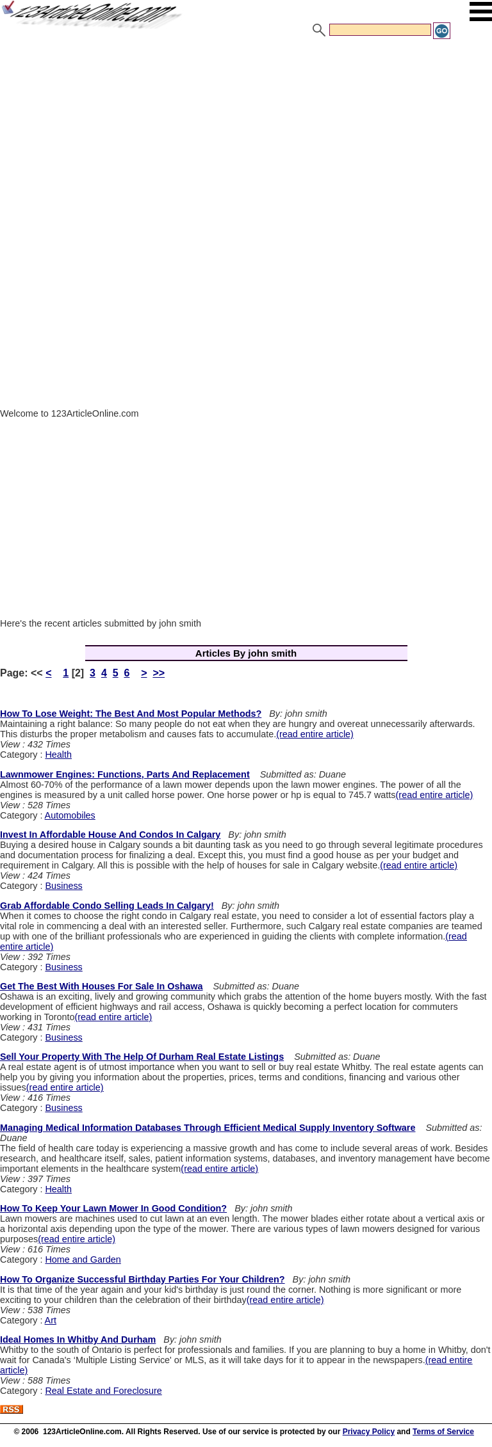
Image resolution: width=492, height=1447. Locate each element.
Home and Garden (82, 1259)
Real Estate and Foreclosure (103, 1391)
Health (58, 754)
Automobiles (70, 815)
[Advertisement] (246, 136)
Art (50, 1320)
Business (63, 886)
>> (158, 673)
